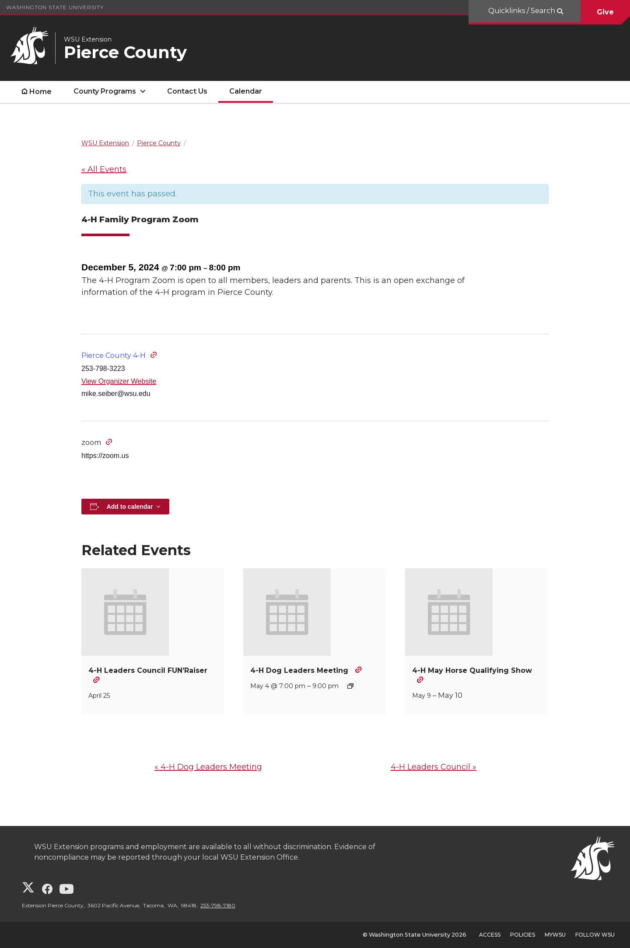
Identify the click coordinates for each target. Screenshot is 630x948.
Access (489, 934)
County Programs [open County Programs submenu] (105, 91)
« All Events (103, 169)
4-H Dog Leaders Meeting (300, 670)
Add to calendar (130, 506)
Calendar (245, 91)
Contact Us (187, 91)
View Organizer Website (118, 381)
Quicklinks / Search (522, 11)
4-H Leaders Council (433, 767)
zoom (91, 442)
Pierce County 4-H (113, 355)
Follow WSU (595, 934)
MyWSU (555, 934)
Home (40, 91)
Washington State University (55, 7)
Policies (522, 934)
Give (605, 12)
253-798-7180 (217, 905)
